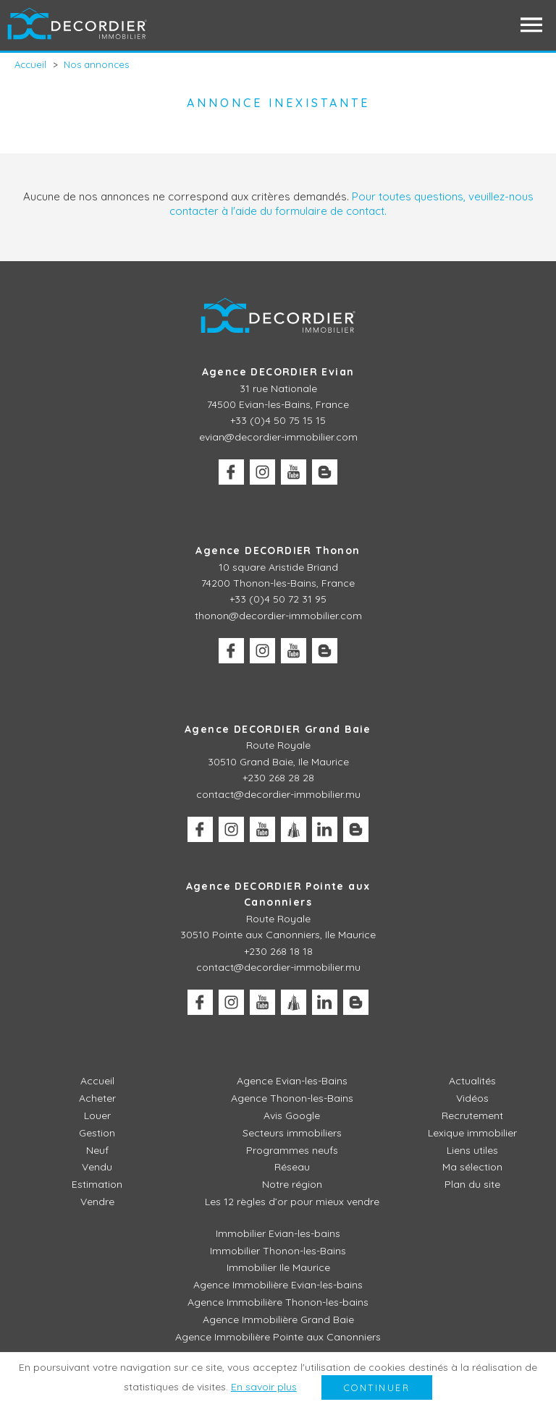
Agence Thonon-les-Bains (292, 1098)
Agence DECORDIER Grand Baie (278, 729)
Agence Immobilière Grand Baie (278, 1319)
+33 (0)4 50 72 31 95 (278, 598)
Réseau (292, 1166)
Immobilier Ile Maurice (278, 1267)
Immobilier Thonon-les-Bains (278, 1250)
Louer (97, 1115)
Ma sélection (472, 1166)
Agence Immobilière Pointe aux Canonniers (278, 1336)
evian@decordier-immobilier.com (278, 436)
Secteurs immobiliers (292, 1132)
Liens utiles (472, 1150)
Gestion (97, 1132)
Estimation (97, 1184)
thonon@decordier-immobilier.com (278, 615)
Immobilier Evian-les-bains (278, 1233)
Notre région (292, 1184)
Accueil (97, 1080)
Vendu (97, 1166)
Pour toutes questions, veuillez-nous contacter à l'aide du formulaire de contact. (351, 204)
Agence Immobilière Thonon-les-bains (278, 1302)
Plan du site (472, 1184)
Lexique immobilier (472, 1132)
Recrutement (472, 1115)
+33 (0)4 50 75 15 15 (278, 420)
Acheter (97, 1098)
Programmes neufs (292, 1150)
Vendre (97, 1201)
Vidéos (472, 1098)
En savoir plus (264, 1386)
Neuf (97, 1150)
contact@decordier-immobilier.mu (278, 794)
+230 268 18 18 (278, 951)
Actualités (472, 1080)
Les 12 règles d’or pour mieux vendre (292, 1201)
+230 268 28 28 (278, 777)
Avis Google (292, 1115)
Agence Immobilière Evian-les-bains (278, 1284)
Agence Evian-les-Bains (292, 1080)
